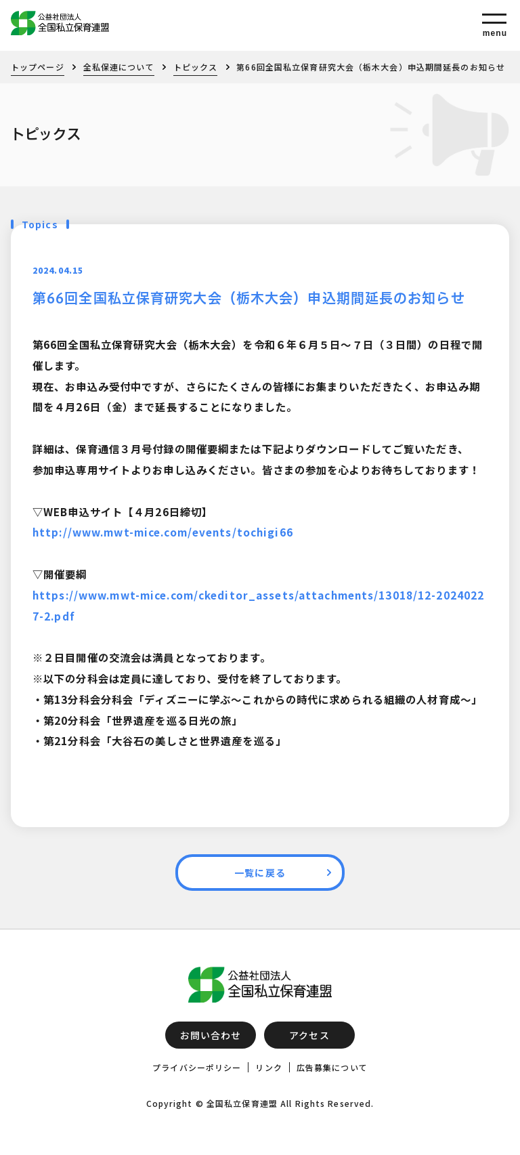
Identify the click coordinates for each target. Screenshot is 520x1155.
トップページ (37, 66)
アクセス (309, 1035)
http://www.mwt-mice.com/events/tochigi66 (162, 531)
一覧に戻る (260, 872)
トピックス (195, 66)
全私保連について (118, 66)
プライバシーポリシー (196, 1067)
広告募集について (332, 1067)
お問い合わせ (211, 1035)
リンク (268, 1067)
